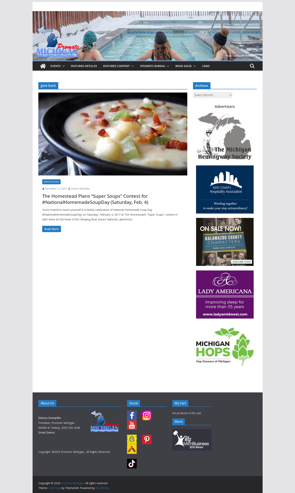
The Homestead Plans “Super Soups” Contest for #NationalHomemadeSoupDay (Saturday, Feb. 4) (95, 199)
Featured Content (116, 66)
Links (206, 66)
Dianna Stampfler (80, 188)
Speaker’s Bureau (152, 66)
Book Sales (183, 66)
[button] (63, 66)
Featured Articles (84, 66)
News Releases (51, 181)
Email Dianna (46, 432)
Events (56, 66)
